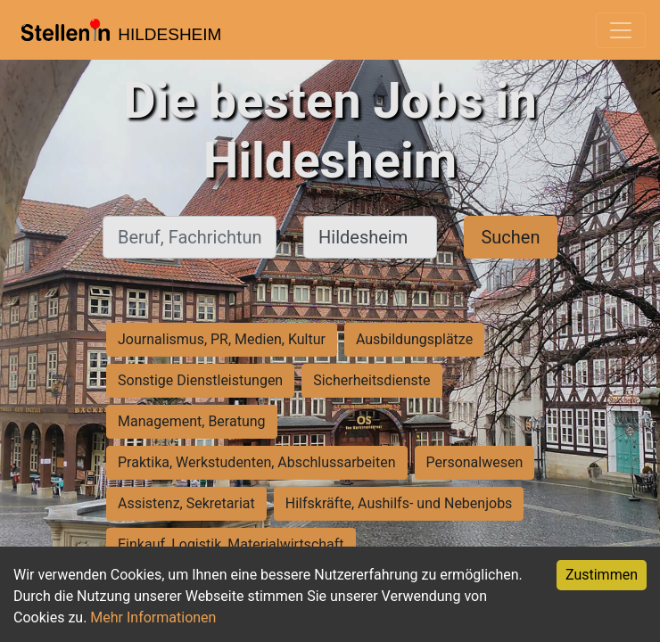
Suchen (510, 237)
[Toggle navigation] (621, 30)
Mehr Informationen (153, 617)
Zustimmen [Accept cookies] (601, 574)
